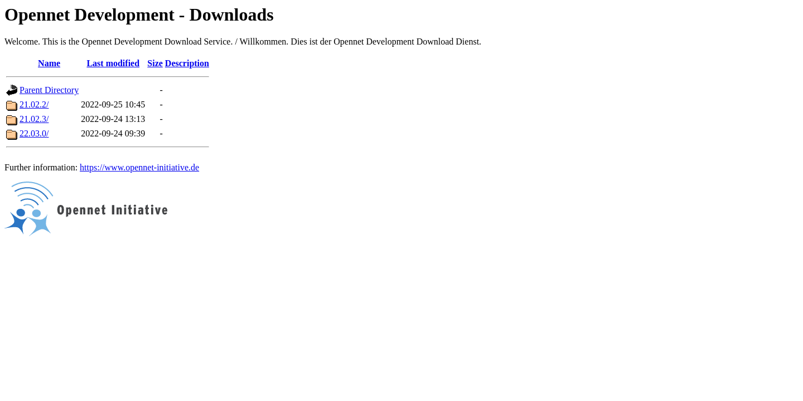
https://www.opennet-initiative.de (139, 167)
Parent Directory (49, 90)
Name (49, 63)
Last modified (112, 63)
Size (155, 63)
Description (187, 63)
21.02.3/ (34, 119)
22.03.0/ (34, 133)
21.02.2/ (34, 104)
